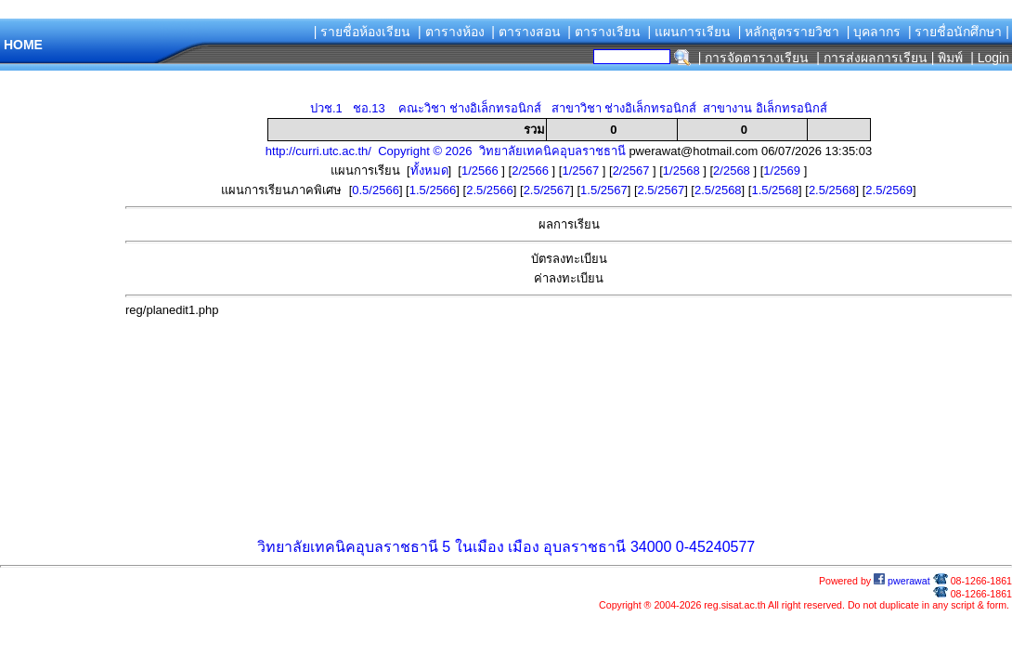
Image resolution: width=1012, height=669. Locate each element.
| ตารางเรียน (604, 31)
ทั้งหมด (429, 170)
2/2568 (733, 170)
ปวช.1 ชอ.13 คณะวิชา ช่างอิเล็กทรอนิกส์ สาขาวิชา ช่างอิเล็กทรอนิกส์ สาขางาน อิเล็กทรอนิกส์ (568, 108)
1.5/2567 (604, 190)
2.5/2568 (718, 190)
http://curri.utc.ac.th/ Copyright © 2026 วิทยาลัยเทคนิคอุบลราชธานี (446, 151)
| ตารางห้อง (451, 31)
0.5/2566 (375, 190)
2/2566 (531, 170)
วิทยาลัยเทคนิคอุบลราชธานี (347, 547)
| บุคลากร (874, 31)
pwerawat (902, 580)
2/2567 (633, 170)
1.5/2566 (433, 190)
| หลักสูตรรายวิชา (789, 31)
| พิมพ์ (947, 57)
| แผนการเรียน (689, 31)
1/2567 (582, 170)
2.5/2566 (489, 190)
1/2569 (783, 170)
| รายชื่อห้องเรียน (362, 31)
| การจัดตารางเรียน (754, 57)
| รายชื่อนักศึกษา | (958, 31)
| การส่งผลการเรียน (872, 57)
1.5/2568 (774, 190)
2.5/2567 (547, 190)
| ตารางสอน (526, 31)
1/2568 (683, 170)
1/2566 (481, 170)
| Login (988, 57)
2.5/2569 (889, 190)
